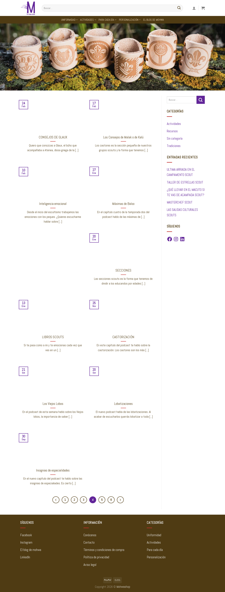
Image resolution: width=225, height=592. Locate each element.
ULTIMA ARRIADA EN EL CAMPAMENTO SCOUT (181, 172)
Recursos (172, 131)
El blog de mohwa (30, 550)
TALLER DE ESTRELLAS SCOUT (185, 182)
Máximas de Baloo (123, 204)
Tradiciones (174, 146)
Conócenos (89, 535)
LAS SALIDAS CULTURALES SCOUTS (182, 212)
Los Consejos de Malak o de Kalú (123, 137)
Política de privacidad (96, 557)
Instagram (26, 542)
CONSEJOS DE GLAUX (53, 137)
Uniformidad (69, 20)
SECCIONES (123, 270)
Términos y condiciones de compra (103, 550)
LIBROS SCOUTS (53, 337)
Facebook (26, 535)
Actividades (88, 20)
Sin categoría (174, 138)
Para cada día (107, 20)
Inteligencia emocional (53, 204)
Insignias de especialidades (53, 470)
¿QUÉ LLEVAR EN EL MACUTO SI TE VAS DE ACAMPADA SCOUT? (186, 192)
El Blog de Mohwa (153, 19)
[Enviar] (179, 8)
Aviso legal (89, 565)
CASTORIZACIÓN (123, 337)
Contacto (89, 542)
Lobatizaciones (123, 404)
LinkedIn (25, 557)
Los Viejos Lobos (53, 404)
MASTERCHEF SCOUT (179, 202)
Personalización (130, 20)
